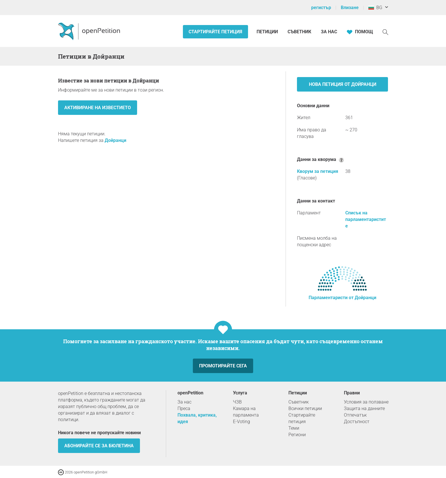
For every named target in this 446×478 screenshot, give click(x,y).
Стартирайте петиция (215, 31)
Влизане (350, 7)
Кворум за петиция (317, 171)
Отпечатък (355, 415)
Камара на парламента (246, 412)
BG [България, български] (375, 7)
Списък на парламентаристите (365, 219)
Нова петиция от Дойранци (342, 84)
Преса (183, 408)
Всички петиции (305, 408)
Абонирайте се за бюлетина (99, 445)
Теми (293, 428)
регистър (321, 7)
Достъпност (356, 421)
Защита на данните (364, 408)
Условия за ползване (366, 402)
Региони (297, 434)
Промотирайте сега (223, 366)
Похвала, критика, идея (197, 418)
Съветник (299, 31)
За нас (329, 31)
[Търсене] (385, 31)
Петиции (268, 31)
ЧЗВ (237, 402)
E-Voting (241, 421)
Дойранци (115, 140)
